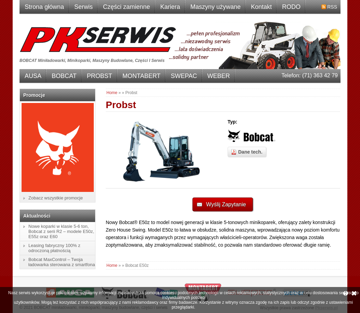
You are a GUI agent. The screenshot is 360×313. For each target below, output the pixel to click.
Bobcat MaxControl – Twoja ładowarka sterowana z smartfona (61, 262)
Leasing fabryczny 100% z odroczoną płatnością (54, 248)
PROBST (99, 76)
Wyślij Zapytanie (226, 204)
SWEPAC (184, 76)
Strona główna (44, 6)
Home (111, 92)
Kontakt (261, 6)
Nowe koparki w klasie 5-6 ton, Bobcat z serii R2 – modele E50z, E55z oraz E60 (61, 231)
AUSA (33, 76)
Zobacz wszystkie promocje (55, 197)
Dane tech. (250, 152)
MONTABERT (141, 76)
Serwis (83, 6)
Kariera (170, 6)
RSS (332, 7)
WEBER (218, 76)
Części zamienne (126, 6)
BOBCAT (64, 76)
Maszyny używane (215, 6)
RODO (291, 6)
